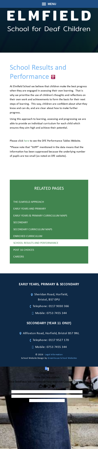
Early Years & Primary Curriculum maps (40, 215)
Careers (18, 256)
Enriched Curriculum (27, 236)
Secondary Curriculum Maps (32, 229)
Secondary (20, 222)
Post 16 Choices (23, 250)
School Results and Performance (35, 243)
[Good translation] (42, 386)
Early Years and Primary (29, 208)
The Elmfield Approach (28, 202)
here (26, 140)
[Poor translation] (51, 386)
